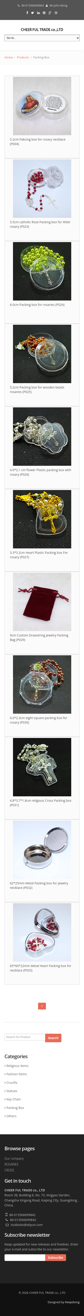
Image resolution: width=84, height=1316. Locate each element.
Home (8, 57)
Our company (14, 1158)
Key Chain (13, 1099)
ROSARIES (11, 1164)
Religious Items (17, 1066)
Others (11, 1116)
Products (23, 57)
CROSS (9, 1170)
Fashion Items (16, 1074)
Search (53, 1037)
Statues (11, 1091)
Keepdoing (72, 1302)
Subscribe (55, 1257)
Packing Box (15, 1108)
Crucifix (11, 1082)
